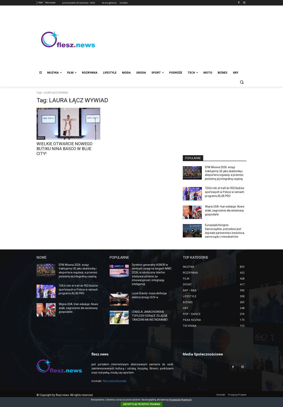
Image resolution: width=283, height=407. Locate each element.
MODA (41, 138)
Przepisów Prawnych (180, 399)
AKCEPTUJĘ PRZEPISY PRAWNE (141, 404)
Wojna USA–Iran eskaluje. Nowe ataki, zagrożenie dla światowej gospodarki (224, 210)
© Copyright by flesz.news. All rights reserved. (65, 395)
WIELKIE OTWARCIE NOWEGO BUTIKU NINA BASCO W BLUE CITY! (64, 148)
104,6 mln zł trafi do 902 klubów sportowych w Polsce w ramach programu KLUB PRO (224, 191)
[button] (241, 82)
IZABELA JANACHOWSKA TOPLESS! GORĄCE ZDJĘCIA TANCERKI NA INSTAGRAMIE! (150, 315)
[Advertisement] (172, 38)
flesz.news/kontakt (115, 381)
